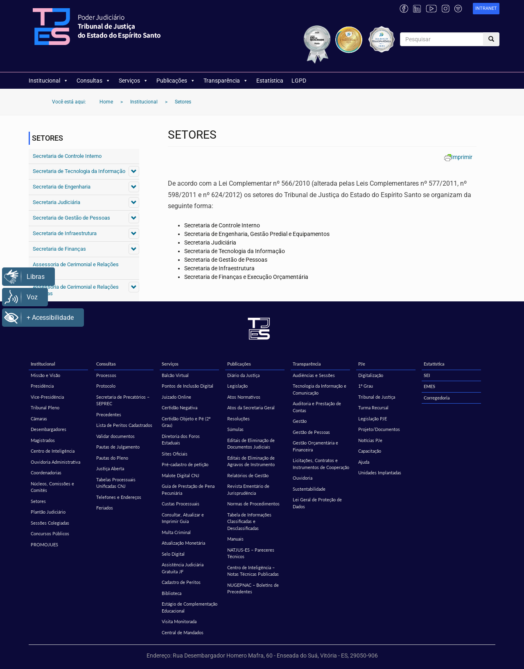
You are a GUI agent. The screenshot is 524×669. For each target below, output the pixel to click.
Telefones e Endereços (118, 497)
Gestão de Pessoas (311, 432)
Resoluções (238, 418)
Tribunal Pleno (45, 407)
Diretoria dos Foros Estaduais (181, 439)
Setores (38, 501)
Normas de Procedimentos (253, 503)
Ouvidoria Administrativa (55, 462)
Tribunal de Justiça (376, 397)
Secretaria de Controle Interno (67, 156)
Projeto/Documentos (379, 429)
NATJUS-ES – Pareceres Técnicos (250, 553)
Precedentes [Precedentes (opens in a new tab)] (108, 414)
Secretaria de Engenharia (61, 187)
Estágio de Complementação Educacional (189, 607)
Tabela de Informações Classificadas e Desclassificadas (249, 521)
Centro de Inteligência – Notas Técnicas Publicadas (253, 571)
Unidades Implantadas (379, 472)
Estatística (269, 80)
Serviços (133, 80)
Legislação (237, 385)
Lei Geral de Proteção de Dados (317, 503)
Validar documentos (115, 436)
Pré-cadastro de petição (185, 464)
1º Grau (365, 385)
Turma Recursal (373, 407)
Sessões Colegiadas (50, 522)
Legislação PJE (372, 418)
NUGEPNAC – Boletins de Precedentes (253, 588)
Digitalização (370, 375)
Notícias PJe (370, 440)
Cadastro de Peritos (181, 582)
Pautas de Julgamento (118, 446)
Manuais (235, 538)
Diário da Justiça (243, 375)
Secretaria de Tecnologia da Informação (79, 171)
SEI (427, 375)
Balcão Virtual (175, 375)
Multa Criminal (176, 532)
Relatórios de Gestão (248, 475)
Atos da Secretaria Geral (251, 407)
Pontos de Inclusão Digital (187, 385)
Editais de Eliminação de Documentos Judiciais (251, 444)
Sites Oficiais (174, 453)
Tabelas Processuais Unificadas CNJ (116, 483)
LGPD (298, 80)
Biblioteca (171, 593)
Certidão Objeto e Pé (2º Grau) (186, 422)
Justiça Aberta (110, 468)
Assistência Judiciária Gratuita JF (182, 568)
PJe (361, 363)
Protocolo (105, 385)
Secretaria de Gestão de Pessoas (71, 218)
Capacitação (369, 450)
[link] (486, 9)
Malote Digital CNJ (180, 475)
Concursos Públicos (50, 533)
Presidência (42, 385)
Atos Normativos (243, 397)
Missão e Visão (45, 375)
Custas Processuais (180, 503)
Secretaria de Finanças (59, 249)
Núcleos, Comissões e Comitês (52, 487)
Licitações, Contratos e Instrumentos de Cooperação (321, 464)
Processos (106, 375)
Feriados (104, 507)
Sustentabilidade (309, 489)
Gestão (300, 421)
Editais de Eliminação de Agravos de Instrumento (251, 461)
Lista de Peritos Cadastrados (124, 425)
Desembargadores (48, 429)
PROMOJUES (44, 544)
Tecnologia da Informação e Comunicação (319, 389)
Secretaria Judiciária (56, 202)
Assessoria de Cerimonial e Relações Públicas (76, 267)
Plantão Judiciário (48, 511)
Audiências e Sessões (314, 375)
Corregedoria (437, 397)
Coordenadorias (46, 472)
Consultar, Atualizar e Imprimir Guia (183, 518)
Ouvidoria (302, 477)
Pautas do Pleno (112, 457)
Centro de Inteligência (53, 450)
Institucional (48, 80)
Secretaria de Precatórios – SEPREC (122, 400)
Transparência (225, 80)
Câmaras (39, 418)
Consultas (94, 80)
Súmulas (235, 429)
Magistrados (43, 440)
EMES (429, 386)
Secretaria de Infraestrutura (65, 233)
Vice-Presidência (47, 397)
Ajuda (363, 462)
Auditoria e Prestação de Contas (317, 407)
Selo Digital (173, 554)
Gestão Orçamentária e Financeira (315, 446)
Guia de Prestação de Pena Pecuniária (188, 489)
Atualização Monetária (183, 543)
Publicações (175, 80)
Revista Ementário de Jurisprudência (248, 489)
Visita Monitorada (179, 621)
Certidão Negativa (179, 407)
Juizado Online (176, 397)
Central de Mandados (182, 632)
